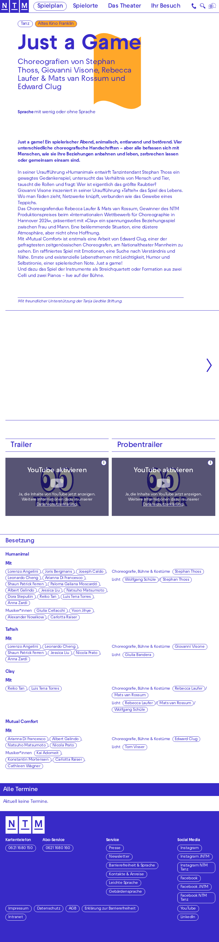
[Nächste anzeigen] (209, 365)
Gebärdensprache (125, 892)
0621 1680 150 (20, 848)
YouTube (188, 909)
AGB (72, 909)
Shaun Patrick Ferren (26, 584)
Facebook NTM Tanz (194, 898)
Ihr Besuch (165, 6)
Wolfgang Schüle (140, 580)
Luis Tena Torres (77, 597)
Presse (114, 848)
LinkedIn (188, 917)
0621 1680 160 (58, 848)
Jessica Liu (50, 591)
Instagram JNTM (195, 857)
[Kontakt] (194, 6)
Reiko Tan (48, 597)
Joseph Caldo (91, 572)
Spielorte (85, 6)
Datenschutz (48, 909)
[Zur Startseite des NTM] (14, 6)
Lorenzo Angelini (23, 572)
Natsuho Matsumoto (85, 591)
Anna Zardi (17, 603)
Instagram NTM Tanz (194, 868)
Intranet (15, 917)
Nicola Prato (87, 653)
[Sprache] (212, 6)
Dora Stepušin (20, 597)
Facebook (189, 878)
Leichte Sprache (123, 883)
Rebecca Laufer (188, 689)
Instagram (190, 848)
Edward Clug (186, 739)
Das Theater (124, 6)
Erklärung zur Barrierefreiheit (110, 909)
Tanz (25, 24)
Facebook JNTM (194, 887)
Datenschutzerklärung (56, 505)
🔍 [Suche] (202, 7)
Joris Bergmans (58, 572)
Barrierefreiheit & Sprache (132, 866)
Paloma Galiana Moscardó (73, 584)
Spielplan (50, 6)
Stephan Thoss (188, 572)
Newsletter (119, 857)
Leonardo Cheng (23, 578)
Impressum (18, 909)
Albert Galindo (21, 591)
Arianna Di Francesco (64, 578)
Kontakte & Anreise (126, 874)
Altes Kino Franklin (56, 24)
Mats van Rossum (130, 695)
